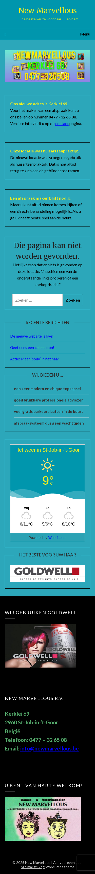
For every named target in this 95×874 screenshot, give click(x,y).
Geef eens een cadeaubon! (32, 347)
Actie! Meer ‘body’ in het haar (34, 359)
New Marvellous (47, 10)
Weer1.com (57, 538)
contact (62, 123)
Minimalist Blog (33, 867)
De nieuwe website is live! (31, 336)
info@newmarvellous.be (49, 748)
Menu (85, 33)
